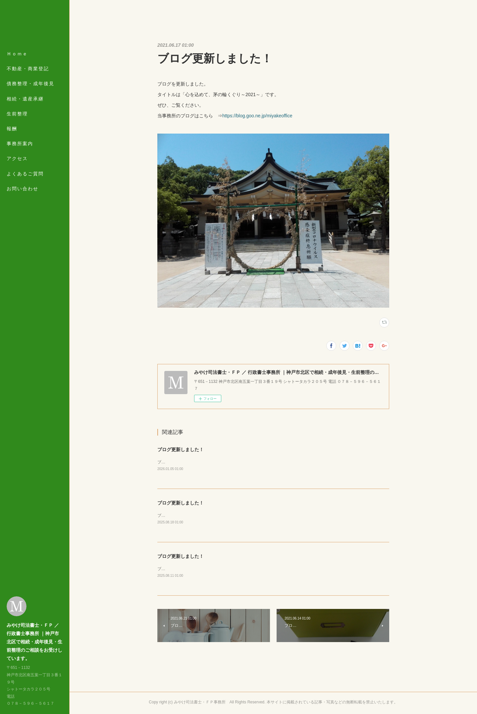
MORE (15, 158)
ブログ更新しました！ (180, 449)
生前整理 (17, 113)
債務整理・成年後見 (30, 83)
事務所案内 (20, 143)
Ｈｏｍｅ (17, 53)
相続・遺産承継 (25, 98)
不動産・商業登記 (28, 68)
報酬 (12, 128)
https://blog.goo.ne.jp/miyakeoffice (257, 115)
